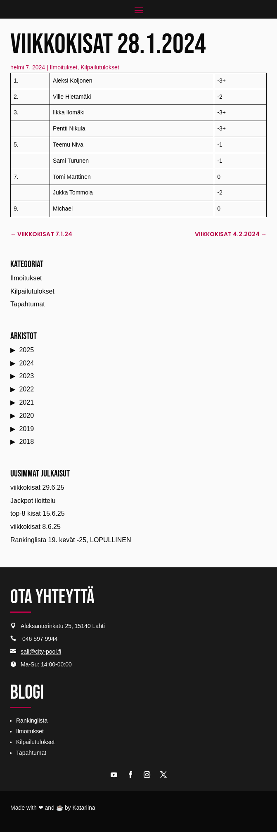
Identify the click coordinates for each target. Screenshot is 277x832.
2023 (26, 375)
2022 (26, 389)
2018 (26, 441)
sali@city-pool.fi (41, 651)
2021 (26, 402)
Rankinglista (31, 720)
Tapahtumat (27, 304)
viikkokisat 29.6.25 (37, 487)
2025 (26, 349)
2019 (26, 428)
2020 (26, 415)
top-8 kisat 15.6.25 (37, 513)
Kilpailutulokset (99, 67)
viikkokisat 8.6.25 (35, 526)
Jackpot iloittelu (32, 500)
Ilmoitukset (63, 67)
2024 (26, 363)
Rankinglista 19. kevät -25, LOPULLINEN (70, 539)
